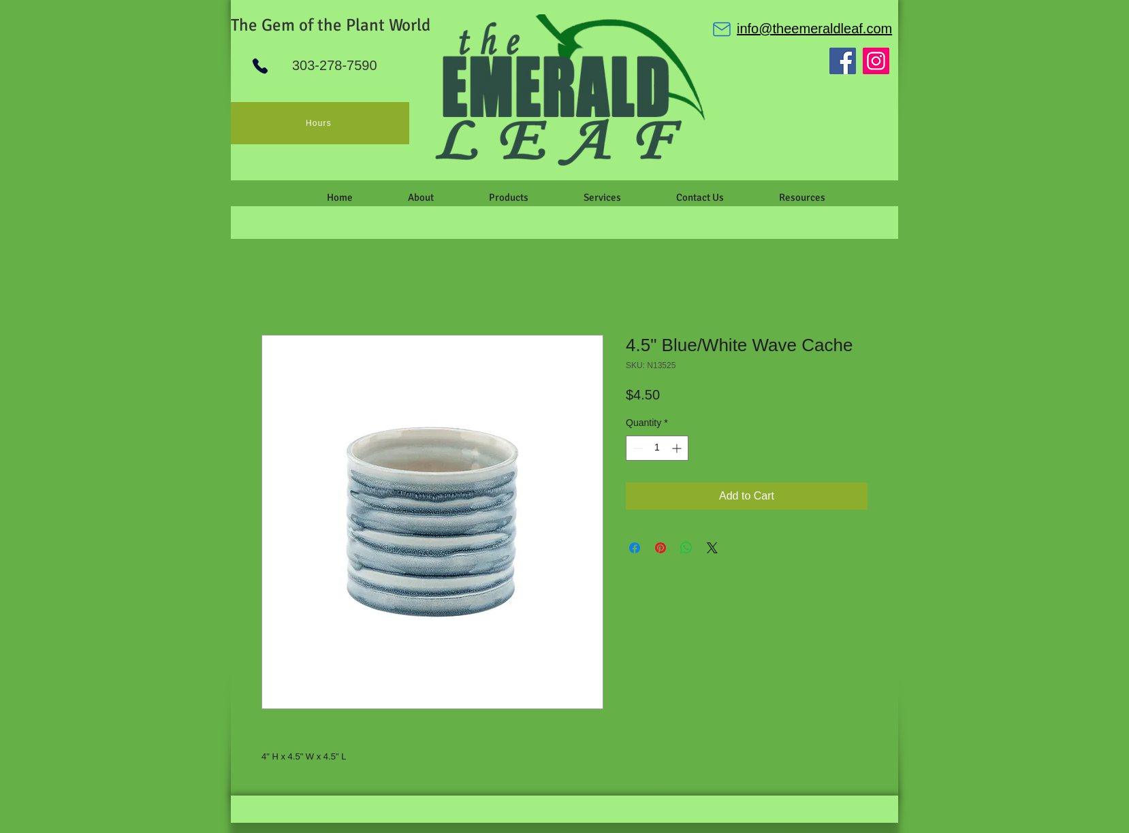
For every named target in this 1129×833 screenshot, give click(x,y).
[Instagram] (876, 61)
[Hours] (320, 123)
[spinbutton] (657, 448)
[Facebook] (842, 61)
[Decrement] (636, 448)
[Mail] (722, 29)
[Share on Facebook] (634, 548)
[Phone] (260, 66)
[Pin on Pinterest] (660, 548)
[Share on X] (712, 548)
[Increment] (677, 448)
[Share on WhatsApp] (686, 548)
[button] (420, 197)
